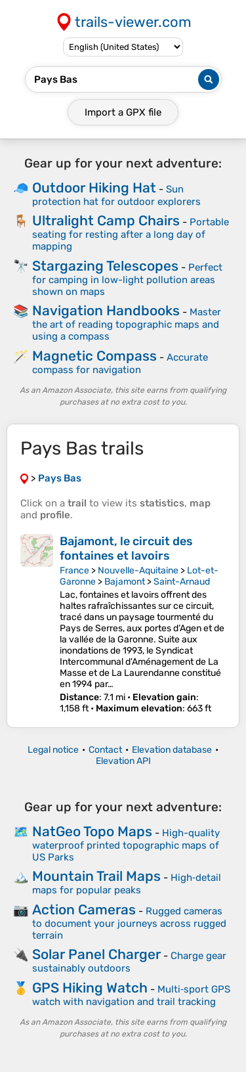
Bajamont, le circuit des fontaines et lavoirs (126, 548)
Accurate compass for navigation (120, 363)
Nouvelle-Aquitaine (138, 570)
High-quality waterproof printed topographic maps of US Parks (126, 845)
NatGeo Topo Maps (92, 831)
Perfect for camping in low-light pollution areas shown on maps (127, 279)
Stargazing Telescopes (105, 265)
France (74, 570)
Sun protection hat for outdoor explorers (116, 195)
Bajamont (124, 581)
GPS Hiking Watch (90, 987)
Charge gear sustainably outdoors (129, 962)
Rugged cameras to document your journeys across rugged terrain (129, 923)
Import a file (123, 112)
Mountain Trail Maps (96, 876)
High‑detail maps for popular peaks (126, 884)
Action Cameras (84, 909)
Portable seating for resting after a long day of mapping (130, 234)
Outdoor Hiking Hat (94, 187)
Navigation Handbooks (106, 310)
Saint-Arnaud (182, 581)
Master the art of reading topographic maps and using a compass (126, 324)
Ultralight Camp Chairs (106, 220)
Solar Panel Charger (96, 954)
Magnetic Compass (94, 355)
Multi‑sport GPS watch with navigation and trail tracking (131, 995)
